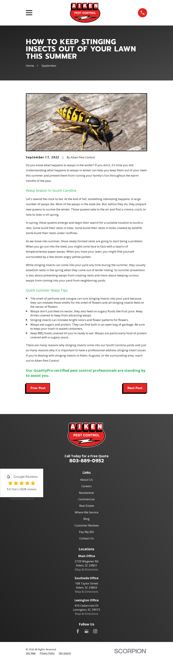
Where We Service (86, 512)
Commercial (86, 499)
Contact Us (86, 538)
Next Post (135, 388)
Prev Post (38, 388)
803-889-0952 (86, 460)
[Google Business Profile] (86, 631)
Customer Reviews (86, 525)
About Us (86, 480)
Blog (86, 519)
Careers (86, 486)
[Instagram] (95, 631)
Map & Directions (86, 569)
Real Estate (86, 506)
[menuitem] (31, 653)
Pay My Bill (86, 532)
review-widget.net (26, 499)
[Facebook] (78, 631)
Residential (86, 493)
